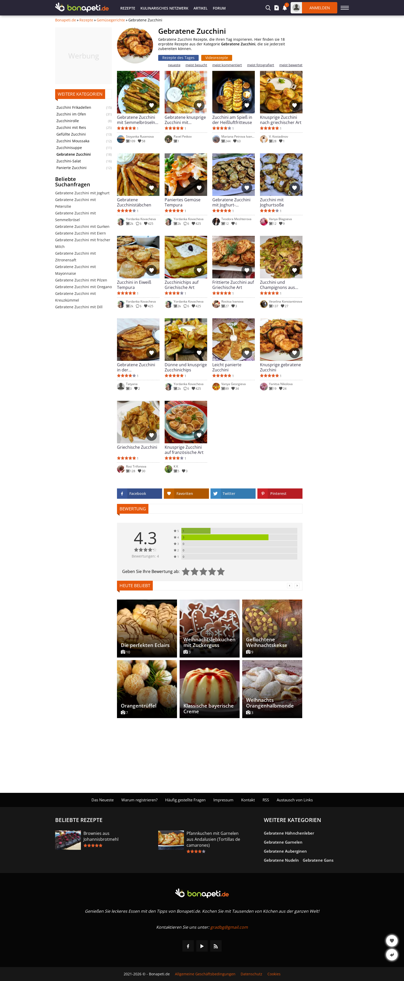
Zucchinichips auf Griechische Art (181, 285)
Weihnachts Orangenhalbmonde (270, 703)
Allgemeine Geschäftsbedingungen (205, 974)
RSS (266, 799)
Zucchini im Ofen (71, 114)
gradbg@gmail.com (229, 927)
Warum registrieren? (139, 799)
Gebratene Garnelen (283, 842)
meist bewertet (290, 65)
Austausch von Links (295, 799)
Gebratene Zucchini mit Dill (79, 306)
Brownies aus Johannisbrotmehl (101, 836)
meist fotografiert (260, 65)
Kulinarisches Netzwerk (164, 8)
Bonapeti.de (65, 20)
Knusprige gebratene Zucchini (280, 367)
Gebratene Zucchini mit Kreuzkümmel (75, 297)
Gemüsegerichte (111, 20)
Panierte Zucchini (71, 168)
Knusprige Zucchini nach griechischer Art (280, 120)
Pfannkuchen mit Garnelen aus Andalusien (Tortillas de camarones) (213, 839)
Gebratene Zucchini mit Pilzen (81, 280)
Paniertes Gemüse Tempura (182, 202)
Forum (219, 8)
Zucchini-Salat (68, 161)
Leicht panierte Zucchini (226, 367)
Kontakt (248, 799)
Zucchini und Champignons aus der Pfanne (277, 285)
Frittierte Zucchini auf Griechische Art (233, 285)
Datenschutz (251, 974)
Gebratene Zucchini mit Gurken (82, 226)
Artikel (200, 8)
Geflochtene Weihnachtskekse (266, 642)
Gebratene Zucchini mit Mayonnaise (75, 270)
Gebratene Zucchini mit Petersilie (75, 203)
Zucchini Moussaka (72, 141)
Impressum (223, 799)
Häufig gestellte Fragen (185, 799)
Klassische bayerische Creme (208, 708)
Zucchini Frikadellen (73, 107)
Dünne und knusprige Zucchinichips (186, 367)
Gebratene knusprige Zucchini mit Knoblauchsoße (185, 120)
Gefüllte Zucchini (71, 134)
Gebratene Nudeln (281, 860)
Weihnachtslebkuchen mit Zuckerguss (209, 642)
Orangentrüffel (138, 705)
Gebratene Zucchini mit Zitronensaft (75, 256)
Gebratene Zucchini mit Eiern (80, 233)
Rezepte (127, 8)
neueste (174, 65)
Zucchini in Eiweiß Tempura (134, 285)
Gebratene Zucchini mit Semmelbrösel (75, 216)
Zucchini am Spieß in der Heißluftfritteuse (232, 120)
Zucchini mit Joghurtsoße (272, 202)
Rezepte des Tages (178, 57)
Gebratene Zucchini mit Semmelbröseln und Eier (136, 120)
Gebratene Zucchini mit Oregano (83, 286)
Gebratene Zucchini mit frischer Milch (82, 243)
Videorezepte (216, 57)
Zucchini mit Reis (71, 128)
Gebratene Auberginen (285, 851)
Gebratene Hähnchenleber (289, 833)
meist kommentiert (227, 65)
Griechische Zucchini (137, 447)
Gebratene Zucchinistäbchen (134, 202)
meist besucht (196, 65)
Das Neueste (102, 799)
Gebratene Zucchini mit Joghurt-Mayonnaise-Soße (231, 202)
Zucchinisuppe (69, 148)
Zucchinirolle (67, 121)
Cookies (274, 974)
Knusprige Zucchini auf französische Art (184, 450)
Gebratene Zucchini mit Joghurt (82, 192)
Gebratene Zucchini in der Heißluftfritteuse (136, 367)
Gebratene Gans (318, 860)
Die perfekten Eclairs (145, 645)
